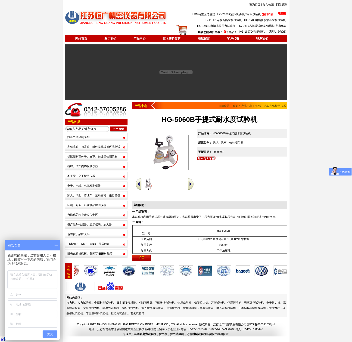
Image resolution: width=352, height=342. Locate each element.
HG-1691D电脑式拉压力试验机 (216, 26)
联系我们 (262, 38)
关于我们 (110, 38)
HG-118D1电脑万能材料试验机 (222, 20)
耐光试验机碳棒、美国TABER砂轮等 (89, 253)
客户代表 (233, 38)
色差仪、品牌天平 (78, 234)
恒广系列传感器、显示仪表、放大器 (89, 224)
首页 (235, 106)
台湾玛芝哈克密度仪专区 (82, 214)
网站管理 (281, 4)
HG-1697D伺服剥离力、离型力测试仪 (262, 31)
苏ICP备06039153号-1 (261, 324)
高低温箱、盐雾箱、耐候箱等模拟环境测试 (93, 146)
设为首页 (254, 4)
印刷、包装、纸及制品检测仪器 (86, 205)
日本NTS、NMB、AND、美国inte (88, 244)
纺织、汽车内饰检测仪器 (82, 166)
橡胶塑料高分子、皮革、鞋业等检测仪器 (92, 156)
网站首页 (81, 38)
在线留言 (204, 38)
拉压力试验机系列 (78, 137)
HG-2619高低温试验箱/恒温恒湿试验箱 (262, 26)
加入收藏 (268, 4)
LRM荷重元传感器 (203, 14)
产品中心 (140, 38)
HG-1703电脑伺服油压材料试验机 (265, 20)
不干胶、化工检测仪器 (81, 176)
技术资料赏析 (172, 38)
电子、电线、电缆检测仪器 (84, 185)
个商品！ (217, 32)
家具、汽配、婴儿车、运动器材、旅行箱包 (93, 195)
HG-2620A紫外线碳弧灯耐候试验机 (239, 14)
